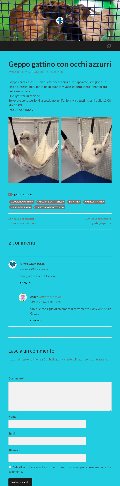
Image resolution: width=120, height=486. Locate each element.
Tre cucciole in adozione (22, 221)
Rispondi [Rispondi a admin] (35, 320)
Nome (13, 416)
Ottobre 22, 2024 (19, 72)
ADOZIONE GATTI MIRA (22, 202)
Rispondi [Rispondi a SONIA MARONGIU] (25, 283)
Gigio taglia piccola (99, 221)
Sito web (14, 450)
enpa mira (74, 202)
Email (12, 433)
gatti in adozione (23, 194)
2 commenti (55, 72)
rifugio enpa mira (21, 207)
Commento (16, 378)
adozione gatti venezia (51, 202)
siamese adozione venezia (50, 207)
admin (38, 72)
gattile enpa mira (94, 202)
